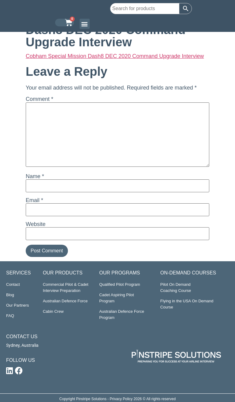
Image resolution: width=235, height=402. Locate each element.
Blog (10, 295)
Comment (39, 99)
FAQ (10, 315)
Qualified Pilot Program (119, 284)
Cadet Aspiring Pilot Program (116, 298)
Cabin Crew (53, 311)
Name (35, 176)
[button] (85, 24)
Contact (13, 284)
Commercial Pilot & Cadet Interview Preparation (65, 287)
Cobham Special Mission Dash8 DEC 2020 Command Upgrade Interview (115, 56)
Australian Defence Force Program (121, 314)
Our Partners (17, 305)
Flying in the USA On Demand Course (186, 304)
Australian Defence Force (65, 301)
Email (34, 200)
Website (36, 224)
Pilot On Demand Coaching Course (175, 287)
